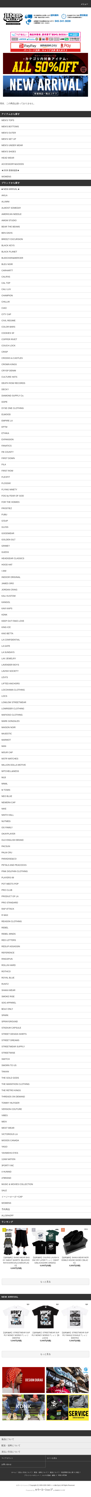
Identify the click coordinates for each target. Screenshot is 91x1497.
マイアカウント (7, 1458)
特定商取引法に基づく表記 (70, 1472)
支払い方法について (25, 1472)
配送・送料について (41, 1472)
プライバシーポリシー (31, 1475)
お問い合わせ (6, 1464)
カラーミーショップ (23, 1485)
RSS (59, 1475)
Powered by (45, 1490)
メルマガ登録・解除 (48, 1475)
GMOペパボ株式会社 (54, 1485)
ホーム (13, 1472)
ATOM (65, 1475)
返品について (54, 1472)
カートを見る (52, 1458)
